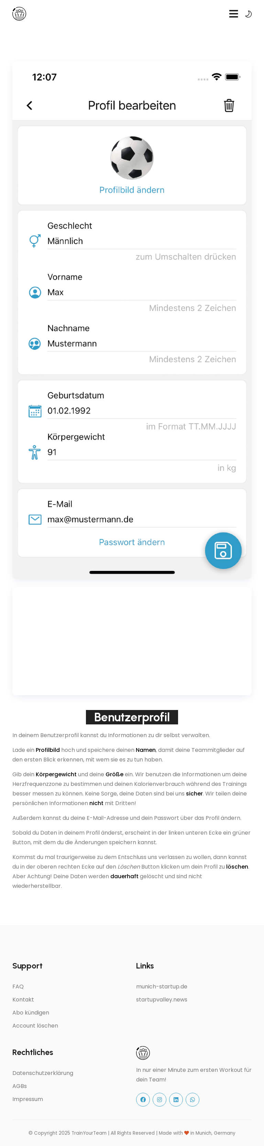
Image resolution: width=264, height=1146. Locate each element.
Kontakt (23, 1000)
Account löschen (35, 1026)
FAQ (18, 986)
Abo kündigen (30, 1013)
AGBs (19, 1086)
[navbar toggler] (233, 14)
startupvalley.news (161, 1000)
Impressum (27, 1099)
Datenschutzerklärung (42, 1073)
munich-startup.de (161, 986)
